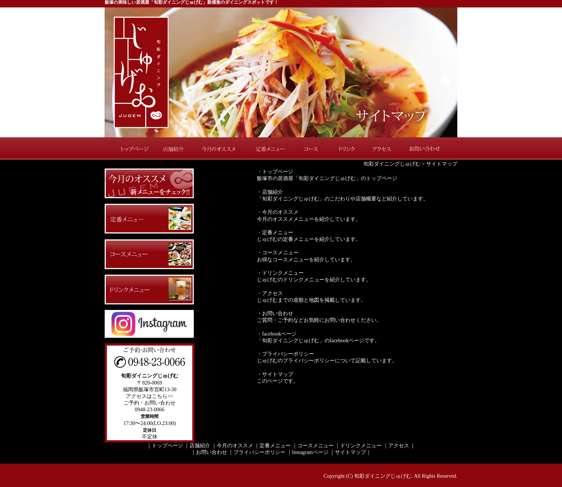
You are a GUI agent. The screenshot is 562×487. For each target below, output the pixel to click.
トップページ (131, 148)
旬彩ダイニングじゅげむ (392, 164)
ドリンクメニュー (283, 273)
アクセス (381, 148)
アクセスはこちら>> (149, 396)
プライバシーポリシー (288, 354)
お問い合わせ (429, 148)
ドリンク (346, 148)
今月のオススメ (220, 148)
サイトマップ (277, 374)
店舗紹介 (175, 148)
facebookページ (279, 334)
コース (312, 148)
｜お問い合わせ (209, 452)
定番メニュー (270, 148)
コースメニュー (280, 252)
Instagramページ (310, 452)
